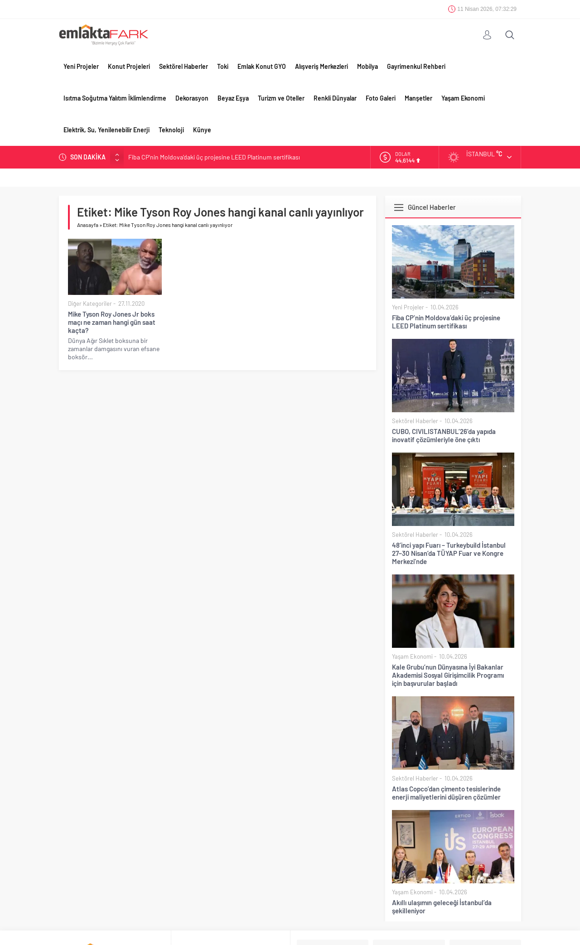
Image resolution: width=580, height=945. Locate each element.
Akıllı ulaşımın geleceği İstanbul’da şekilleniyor (442, 906)
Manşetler (418, 98)
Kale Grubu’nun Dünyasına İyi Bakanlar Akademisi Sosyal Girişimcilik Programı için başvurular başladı (448, 675)
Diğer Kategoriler (90, 303)
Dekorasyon (191, 98)
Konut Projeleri (129, 66)
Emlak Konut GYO (261, 66)
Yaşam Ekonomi (463, 98)
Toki (222, 66)
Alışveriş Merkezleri (321, 66)
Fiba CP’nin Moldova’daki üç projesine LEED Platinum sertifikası (214, 157)
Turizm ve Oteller (281, 98)
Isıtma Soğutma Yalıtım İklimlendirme (114, 98)
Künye (202, 130)
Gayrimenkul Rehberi (416, 66)
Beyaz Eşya (233, 98)
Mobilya (367, 66)
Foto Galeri (381, 98)
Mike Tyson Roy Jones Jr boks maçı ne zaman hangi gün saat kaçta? (111, 322)
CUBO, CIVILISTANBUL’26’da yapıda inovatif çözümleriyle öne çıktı (444, 435)
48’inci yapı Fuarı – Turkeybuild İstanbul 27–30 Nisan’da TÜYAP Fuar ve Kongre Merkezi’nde (449, 553)
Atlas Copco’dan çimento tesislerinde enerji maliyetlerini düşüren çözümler (446, 793)
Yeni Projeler (81, 66)
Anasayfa (87, 225)
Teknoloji (171, 130)
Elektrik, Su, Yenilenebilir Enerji (106, 130)
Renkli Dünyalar (335, 98)
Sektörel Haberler (183, 66)
